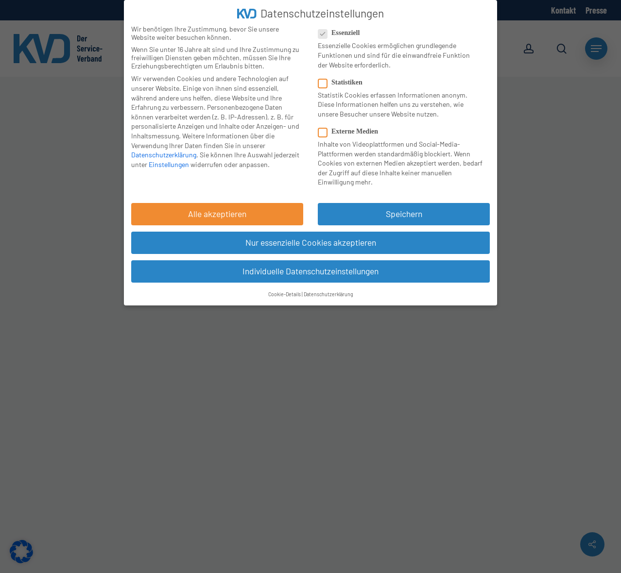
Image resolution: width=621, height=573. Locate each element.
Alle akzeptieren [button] (217, 213)
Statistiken (344, 82)
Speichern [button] (404, 213)
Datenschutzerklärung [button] (328, 294)
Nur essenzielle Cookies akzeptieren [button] (310, 242)
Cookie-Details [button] (284, 294)
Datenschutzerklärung (163, 155)
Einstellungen (169, 164)
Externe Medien (352, 131)
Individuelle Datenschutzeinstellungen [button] (310, 271)
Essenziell (343, 33)
